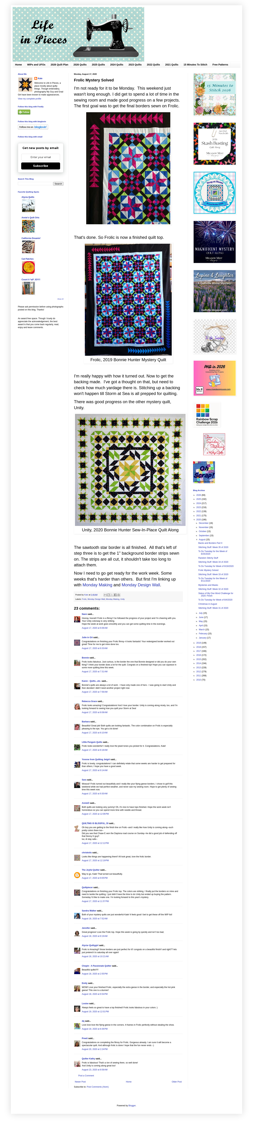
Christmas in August (207, 604)
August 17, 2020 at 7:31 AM (94, 671)
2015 (199, 659)
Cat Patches (28, 259)
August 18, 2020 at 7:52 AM (94, 918)
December (204, 523)
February (203, 633)
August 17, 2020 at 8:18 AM (94, 750)
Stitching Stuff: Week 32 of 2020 (213, 589)
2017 (199, 651)
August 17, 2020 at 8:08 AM (94, 712)
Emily (84, 983)
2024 (199, 503)
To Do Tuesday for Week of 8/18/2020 (216, 566)
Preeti (85, 1038)
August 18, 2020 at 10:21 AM (95, 956)
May (201, 621)
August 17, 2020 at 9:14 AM (94, 770)
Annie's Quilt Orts (30, 217)
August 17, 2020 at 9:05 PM (95, 878)
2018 (199, 647)
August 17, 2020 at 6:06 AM (94, 628)
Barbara (86, 721)
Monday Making (97, 584)
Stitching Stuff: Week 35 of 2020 (213, 547)
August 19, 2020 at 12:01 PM (95, 1011)
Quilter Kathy (88, 1058)
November (204, 527)
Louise (85, 1003)
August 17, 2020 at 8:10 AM (94, 732)
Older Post (177, 1082)
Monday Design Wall (141, 584)
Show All (60, 299)
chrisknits (87, 852)
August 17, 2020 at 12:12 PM (95, 843)
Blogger (132, 1105)
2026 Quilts (80, 64)
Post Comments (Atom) (98, 1087)
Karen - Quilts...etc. (91, 681)
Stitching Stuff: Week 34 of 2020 (213, 562)
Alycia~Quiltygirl (90, 945)
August (202, 539)
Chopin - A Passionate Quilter (96, 966)
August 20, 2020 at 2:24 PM (95, 1049)
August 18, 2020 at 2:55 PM (95, 974)
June (201, 617)
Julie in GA (87, 637)
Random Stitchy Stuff (208, 558)
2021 (199, 515)
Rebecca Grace (89, 701)
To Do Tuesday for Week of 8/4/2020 (215, 600)
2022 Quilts (153, 64)
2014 (199, 663)
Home (18, 64)
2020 (199, 519)
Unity (122, 599)
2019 (199, 643)
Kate (40, 78)
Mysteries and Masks (208, 585)
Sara (84, 780)
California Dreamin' (31, 238)
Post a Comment (86, 1075)
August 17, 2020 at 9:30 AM (94, 793)
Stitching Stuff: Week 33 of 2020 (213, 574)
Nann (84, 614)
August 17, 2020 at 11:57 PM (95, 901)
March (202, 629)
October (203, 531)
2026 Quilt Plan (59, 64)
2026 (199, 495)
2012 (199, 671)
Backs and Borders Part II (210, 543)
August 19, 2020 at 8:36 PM (95, 1029)
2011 (199, 675)
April (201, 625)
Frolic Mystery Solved (208, 570)
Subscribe (40, 166)
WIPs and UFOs (36, 64)
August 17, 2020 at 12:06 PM (95, 814)
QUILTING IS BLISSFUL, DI (95, 823)
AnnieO (85, 803)
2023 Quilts (135, 64)
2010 (199, 680)
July (201, 613)
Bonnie (85, 658)
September (204, 535)
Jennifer (86, 928)
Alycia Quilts (28, 197)
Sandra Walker (89, 911)
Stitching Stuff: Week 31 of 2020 (213, 608)
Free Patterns (220, 64)
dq (83, 1021)
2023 (199, 507)
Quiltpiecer (87, 887)
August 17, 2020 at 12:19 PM (95, 860)
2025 (199, 499)
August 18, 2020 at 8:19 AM (94, 936)
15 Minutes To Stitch (195, 64)
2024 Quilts (116, 64)
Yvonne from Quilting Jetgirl (96, 759)
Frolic (84, 599)
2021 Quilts (171, 64)
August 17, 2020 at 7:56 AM (94, 692)
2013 (199, 667)
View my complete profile (29, 99)
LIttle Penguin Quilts (92, 742)
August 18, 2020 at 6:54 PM (95, 994)
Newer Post (80, 1082)
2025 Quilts (98, 64)
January (203, 638)
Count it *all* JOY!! (31, 279)
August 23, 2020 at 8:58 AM (94, 1069)
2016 (199, 655)
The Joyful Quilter (91, 870)
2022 (199, 511)
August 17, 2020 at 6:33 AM (94, 648)
